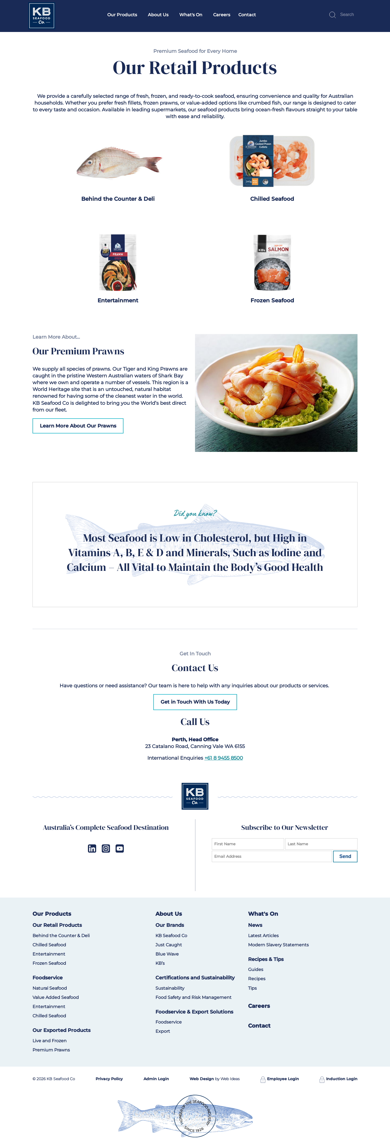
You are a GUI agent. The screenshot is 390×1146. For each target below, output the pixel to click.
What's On (190, 14)
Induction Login (339, 1078)
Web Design (202, 1078)
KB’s (160, 963)
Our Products (122, 14)
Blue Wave (167, 954)
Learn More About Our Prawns (78, 426)
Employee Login (280, 1078)
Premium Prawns (51, 1050)
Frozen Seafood (272, 300)
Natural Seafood (49, 988)
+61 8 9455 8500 (223, 758)
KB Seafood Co (171, 935)
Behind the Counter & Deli (118, 199)
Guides (255, 969)
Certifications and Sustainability (195, 978)
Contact (247, 14)
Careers (221, 14)
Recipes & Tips (266, 959)
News (255, 925)
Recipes (256, 978)
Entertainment (118, 300)
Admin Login (156, 1078)
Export (162, 1031)
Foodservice (47, 978)
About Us (158, 14)
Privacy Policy (109, 1078)
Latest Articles (263, 935)
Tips (252, 988)
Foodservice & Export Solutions (194, 1012)
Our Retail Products (57, 925)
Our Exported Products (61, 1030)
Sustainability (169, 988)
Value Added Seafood (55, 997)
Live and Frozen (49, 1040)
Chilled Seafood (272, 199)
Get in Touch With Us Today (195, 702)
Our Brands (169, 925)
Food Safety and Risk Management (193, 997)
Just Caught (168, 944)
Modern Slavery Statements (278, 944)
